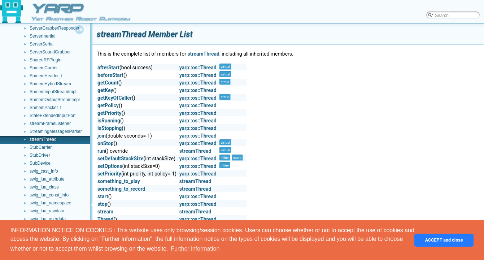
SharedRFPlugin (45, 59)
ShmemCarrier (44, 67)
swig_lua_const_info (49, 195)
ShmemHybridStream (50, 83)
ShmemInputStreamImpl (53, 91)
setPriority (109, 174)
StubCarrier (41, 147)
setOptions (109, 166)
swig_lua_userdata (48, 218)
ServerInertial (42, 36)
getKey (105, 90)
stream (105, 211)
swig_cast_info (44, 171)
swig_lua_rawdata (47, 210)
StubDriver (40, 155)
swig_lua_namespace (50, 202)
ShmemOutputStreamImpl (55, 99)
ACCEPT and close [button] (444, 240)
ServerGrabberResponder (54, 28)
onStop (105, 143)
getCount (107, 83)
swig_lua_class (44, 187)
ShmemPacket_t (45, 107)
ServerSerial (41, 44)
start (102, 196)
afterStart (108, 67)
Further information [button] (195, 249)
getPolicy (108, 105)
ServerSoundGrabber (50, 52)
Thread (105, 219)
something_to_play (118, 181)
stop (102, 204)
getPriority (109, 113)
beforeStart (110, 75)
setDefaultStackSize (120, 158)
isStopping (109, 128)
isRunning (108, 121)
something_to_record (121, 189)
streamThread (43, 139)
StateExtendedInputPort (52, 115)
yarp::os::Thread (198, 67)
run (101, 151)
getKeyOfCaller (114, 98)
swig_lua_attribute (47, 179)
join (101, 136)
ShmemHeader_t (46, 75)
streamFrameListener (50, 123)
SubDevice (40, 163)
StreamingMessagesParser (56, 131)
